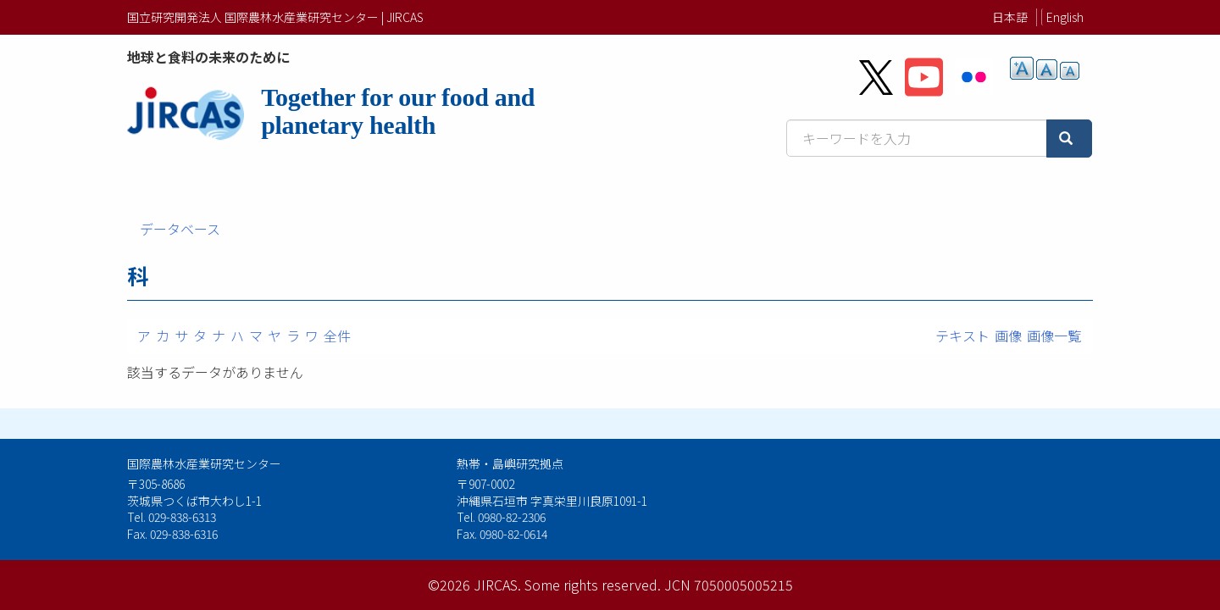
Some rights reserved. (592, 584)
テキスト (962, 335)
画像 (1008, 335)
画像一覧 (1054, 335)
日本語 (1010, 16)
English (1065, 16)
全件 (337, 335)
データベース (180, 229)
